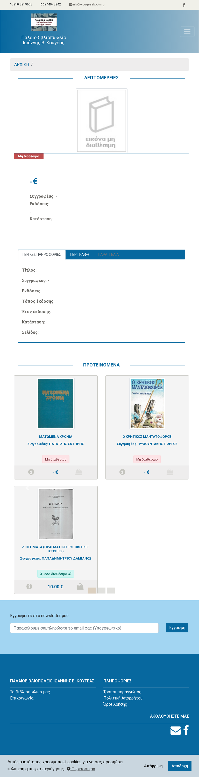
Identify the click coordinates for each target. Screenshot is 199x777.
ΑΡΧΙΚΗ (21, 64)
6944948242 (51, 4)
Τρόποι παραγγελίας (122, 691)
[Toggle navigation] (187, 31)
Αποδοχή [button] (180, 766)
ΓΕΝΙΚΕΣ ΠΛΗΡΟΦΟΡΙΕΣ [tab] (42, 254)
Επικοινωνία (21, 698)
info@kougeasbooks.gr (87, 4)
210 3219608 (21, 4)
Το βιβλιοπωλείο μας (30, 691)
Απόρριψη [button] (153, 766)
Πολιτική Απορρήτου (123, 698)
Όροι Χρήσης (115, 704)
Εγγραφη (177, 627)
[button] (27, 487)
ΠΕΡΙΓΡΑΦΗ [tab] (79, 254)
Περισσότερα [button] (81, 769)
